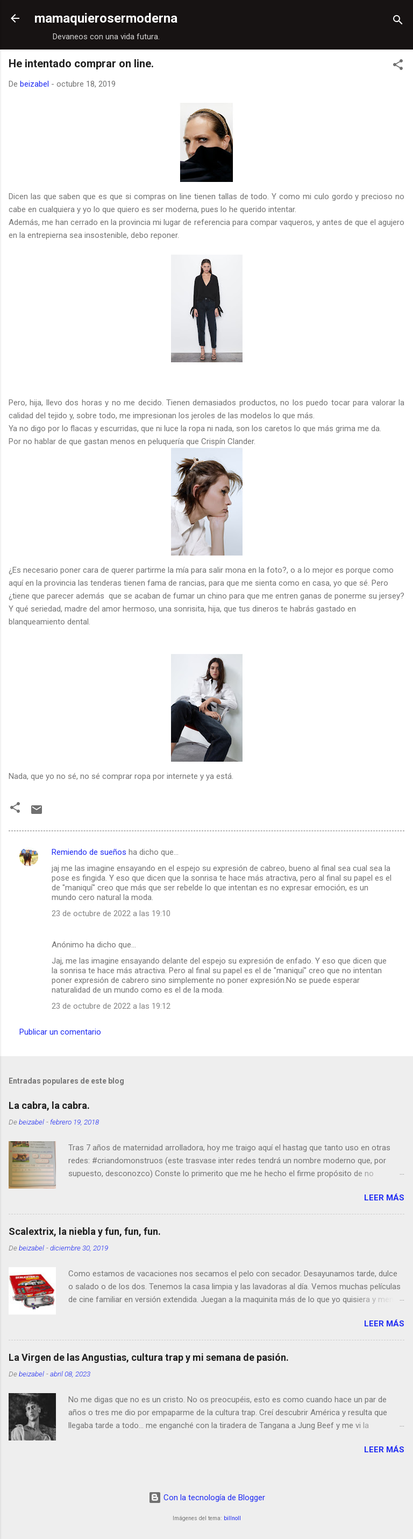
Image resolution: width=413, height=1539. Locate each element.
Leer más (384, 1198)
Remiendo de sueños (89, 852)
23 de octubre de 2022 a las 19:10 (111, 913)
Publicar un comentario (60, 1032)
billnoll (232, 1518)
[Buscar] (397, 21)
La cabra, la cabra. (49, 1105)
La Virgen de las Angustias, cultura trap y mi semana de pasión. (149, 1357)
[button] (397, 66)
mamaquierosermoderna (105, 18)
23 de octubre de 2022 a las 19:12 (111, 1006)
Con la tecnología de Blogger (206, 1497)
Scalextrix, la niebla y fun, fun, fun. (85, 1231)
